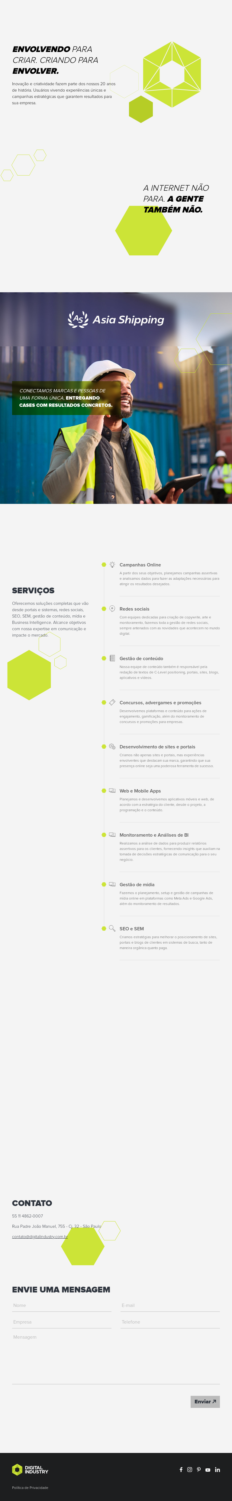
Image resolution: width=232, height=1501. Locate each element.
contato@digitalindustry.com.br (40, 1237)
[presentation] (58, 1402)
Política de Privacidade (30, 1488)
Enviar (205, 1402)
